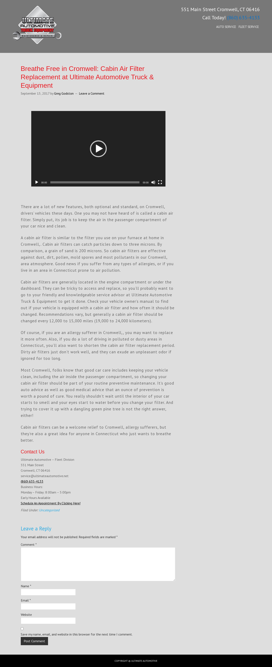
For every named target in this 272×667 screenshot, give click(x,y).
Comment (29, 544)
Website (26, 614)
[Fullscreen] (160, 182)
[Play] (37, 182)
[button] (98, 148)
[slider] (94, 182)
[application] (98, 149)
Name (26, 586)
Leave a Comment (91, 93)
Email (26, 600)
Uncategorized (49, 510)
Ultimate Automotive (43, 29)
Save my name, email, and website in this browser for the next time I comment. (77, 634)
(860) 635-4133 (243, 17)
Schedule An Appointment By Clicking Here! (51, 503)
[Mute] (153, 182)
